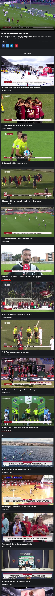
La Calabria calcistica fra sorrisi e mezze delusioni (17, 238)
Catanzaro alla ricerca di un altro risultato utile (17, 544)
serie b (51, 42)
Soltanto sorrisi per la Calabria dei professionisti (17, 314)
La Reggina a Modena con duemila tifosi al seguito (17, 125)
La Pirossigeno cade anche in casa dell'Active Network (19, 506)
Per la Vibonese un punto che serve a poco (15, 352)
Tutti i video (50, 435)
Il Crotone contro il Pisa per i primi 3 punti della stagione (20, 390)
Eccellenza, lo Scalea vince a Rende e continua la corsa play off (21, 276)
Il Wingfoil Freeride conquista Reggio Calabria (16, 469)
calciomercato (45, 42)
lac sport (38, 42)
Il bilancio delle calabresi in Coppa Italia (14, 163)
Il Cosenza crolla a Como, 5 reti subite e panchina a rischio (20, 427)
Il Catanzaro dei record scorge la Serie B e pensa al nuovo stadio (22, 201)
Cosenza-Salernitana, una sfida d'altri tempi (16, 581)
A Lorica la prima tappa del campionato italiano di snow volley (21, 87)
